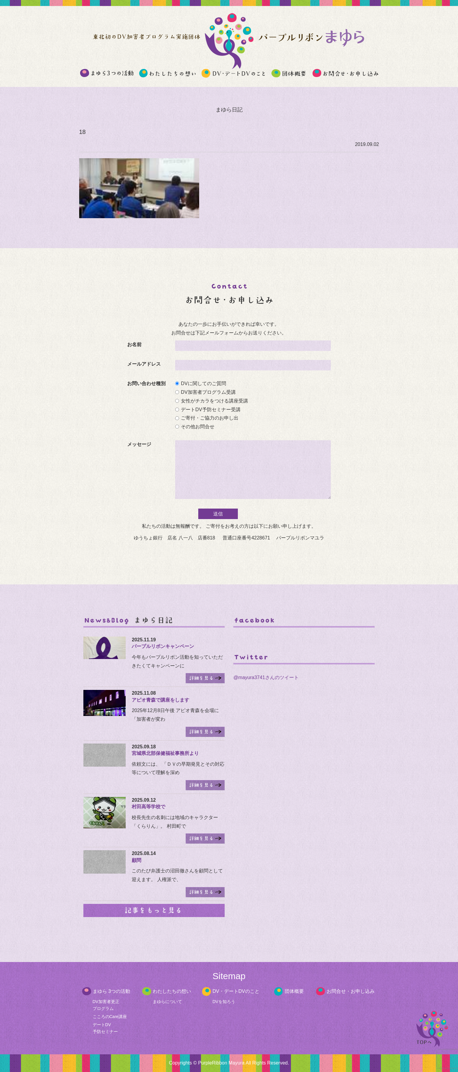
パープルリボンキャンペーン (163, 646)
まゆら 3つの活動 (111, 991)
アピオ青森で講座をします (160, 699)
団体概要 (294, 991)
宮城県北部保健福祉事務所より (165, 753)
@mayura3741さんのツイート (265, 677)
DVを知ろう (224, 1001)
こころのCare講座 (110, 1016)
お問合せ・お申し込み (351, 991)
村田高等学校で (148, 806)
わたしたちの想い (172, 991)
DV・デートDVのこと (236, 991)
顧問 (136, 860)
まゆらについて (167, 1001)
